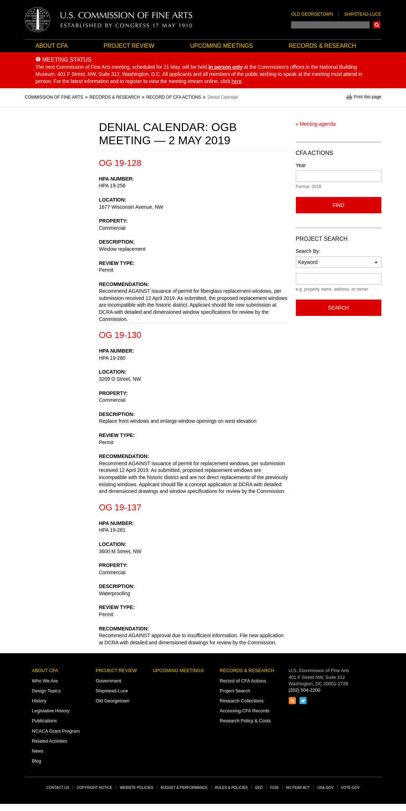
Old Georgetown (312, 14)
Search (376, 24)
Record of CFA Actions (243, 680)
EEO (259, 788)
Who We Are (45, 680)
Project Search (235, 690)
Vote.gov (350, 788)
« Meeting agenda (316, 124)
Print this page (367, 97)
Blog (36, 761)
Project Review (129, 46)
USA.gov (325, 788)
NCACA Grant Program (56, 731)
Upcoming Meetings (221, 46)
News (38, 751)
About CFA (52, 46)
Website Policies (136, 788)
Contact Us (57, 788)
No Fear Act (298, 788)
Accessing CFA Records (244, 710)
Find (338, 205)
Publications (44, 720)
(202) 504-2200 (304, 690)
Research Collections (241, 700)
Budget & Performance (184, 788)
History (39, 700)
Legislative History (51, 710)
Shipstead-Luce (362, 14)
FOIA (274, 788)
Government (109, 680)
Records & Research (322, 46)
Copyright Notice (94, 788)
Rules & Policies (231, 788)
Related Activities (49, 741)
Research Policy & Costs (245, 720)
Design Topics (46, 690)
